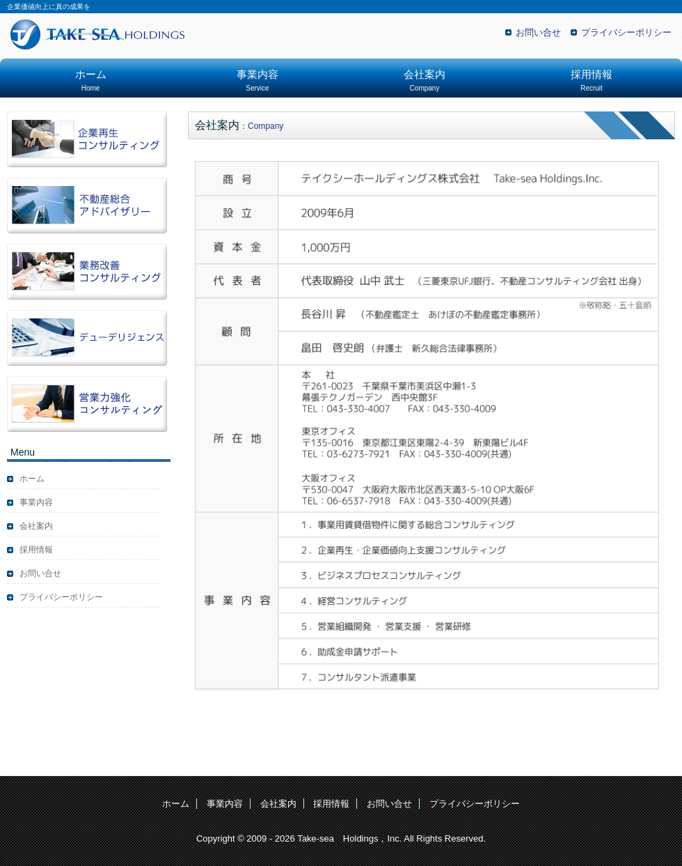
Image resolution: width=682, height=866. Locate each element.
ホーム (90, 80)
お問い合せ (538, 32)
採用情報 (591, 80)
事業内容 (257, 80)
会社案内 (424, 80)
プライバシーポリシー (626, 32)
